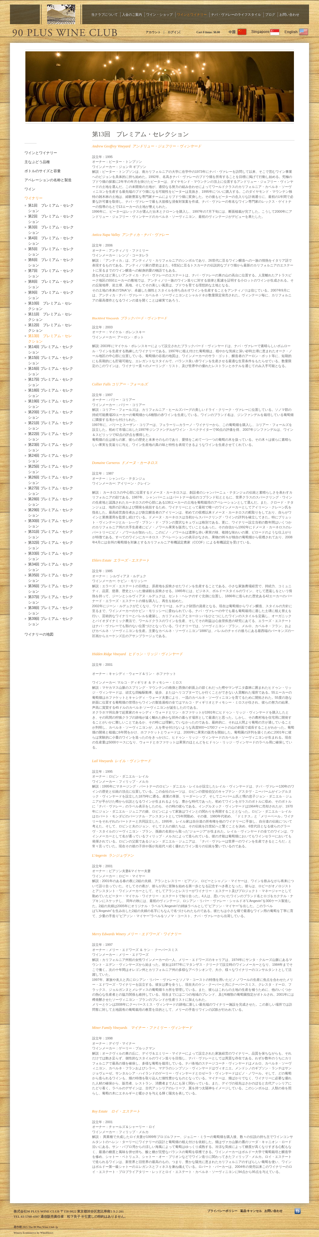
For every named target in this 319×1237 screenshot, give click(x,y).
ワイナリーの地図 (38, 634)
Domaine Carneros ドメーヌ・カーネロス (125, 463)
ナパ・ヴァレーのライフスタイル (236, 14)
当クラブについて (104, 14)
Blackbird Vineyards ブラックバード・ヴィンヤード (129, 318)
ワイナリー (33, 198)
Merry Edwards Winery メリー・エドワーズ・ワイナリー (136, 934)
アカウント (153, 32)
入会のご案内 (132, 14)
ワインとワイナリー (192, 14)
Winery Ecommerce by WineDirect (33, 1232)
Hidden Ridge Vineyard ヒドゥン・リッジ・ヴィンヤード (137, 654)
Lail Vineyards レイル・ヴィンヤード (121, 761)
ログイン (174, 32)
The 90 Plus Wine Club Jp (64, 31)
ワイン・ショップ (159, 14)
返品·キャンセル (251, 1211)
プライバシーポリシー (222, 1211)
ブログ (270, 14)
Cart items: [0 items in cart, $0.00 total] (208, 32)
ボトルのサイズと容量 (42, 171)
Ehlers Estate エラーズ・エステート (121, 560)
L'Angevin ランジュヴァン (113, 855)
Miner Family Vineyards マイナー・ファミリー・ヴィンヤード (142, 1028)
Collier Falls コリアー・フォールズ (120, 384)
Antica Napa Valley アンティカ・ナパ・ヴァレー (130, 235)
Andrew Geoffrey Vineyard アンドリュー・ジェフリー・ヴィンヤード (146, 146)
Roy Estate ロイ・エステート (116, 1111)
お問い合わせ (289, 14)
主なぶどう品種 (37, 162)
